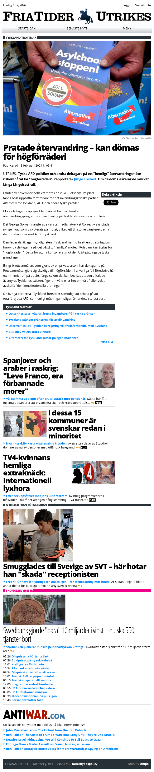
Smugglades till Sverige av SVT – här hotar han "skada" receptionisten (74, 570)
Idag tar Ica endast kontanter (32, 684)
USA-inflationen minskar (29, 692)
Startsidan (27, 28)
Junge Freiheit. (85, 179)
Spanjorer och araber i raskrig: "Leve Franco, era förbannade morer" (33, 375)
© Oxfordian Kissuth (136, 138)
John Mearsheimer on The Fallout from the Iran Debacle (46, 730)
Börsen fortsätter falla (27, 700)
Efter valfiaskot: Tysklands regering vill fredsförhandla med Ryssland (58, 326)
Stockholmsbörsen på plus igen (34, 696)
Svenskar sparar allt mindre (31, 680)
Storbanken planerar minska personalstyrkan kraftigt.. (45, 647)
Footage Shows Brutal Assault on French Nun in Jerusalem (48, 744)
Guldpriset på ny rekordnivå (31, 660)
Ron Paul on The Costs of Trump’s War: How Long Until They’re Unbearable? (61, 735)
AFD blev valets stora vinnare (30, 332)
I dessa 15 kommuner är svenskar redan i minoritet (77, 424)
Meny (127, 28)
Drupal (144, 764)
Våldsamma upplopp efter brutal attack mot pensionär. (46, 399)
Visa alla (107, 342)
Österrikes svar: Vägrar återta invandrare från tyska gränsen (52, 314)
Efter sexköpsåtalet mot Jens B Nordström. (37, 496)
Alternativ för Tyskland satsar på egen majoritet (43, 338)
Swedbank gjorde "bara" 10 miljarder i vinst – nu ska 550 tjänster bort (68, 634)
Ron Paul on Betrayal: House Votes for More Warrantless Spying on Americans (62, 749)
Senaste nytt (77, 28)
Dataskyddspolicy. (85, 764)
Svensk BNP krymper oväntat (32, 676)
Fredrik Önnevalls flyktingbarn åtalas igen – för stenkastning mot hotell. (58, 582)
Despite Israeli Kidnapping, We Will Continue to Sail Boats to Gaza (53, 739)
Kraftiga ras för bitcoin (27, 664)
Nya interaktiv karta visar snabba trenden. (36, 443)
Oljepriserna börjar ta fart (29, 656)
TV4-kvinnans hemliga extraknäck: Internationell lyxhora (27, 472)
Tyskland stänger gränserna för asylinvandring (42, 320)
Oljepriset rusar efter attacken (33, 672)
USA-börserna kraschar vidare (33, 688)
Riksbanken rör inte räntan (30, 668)
